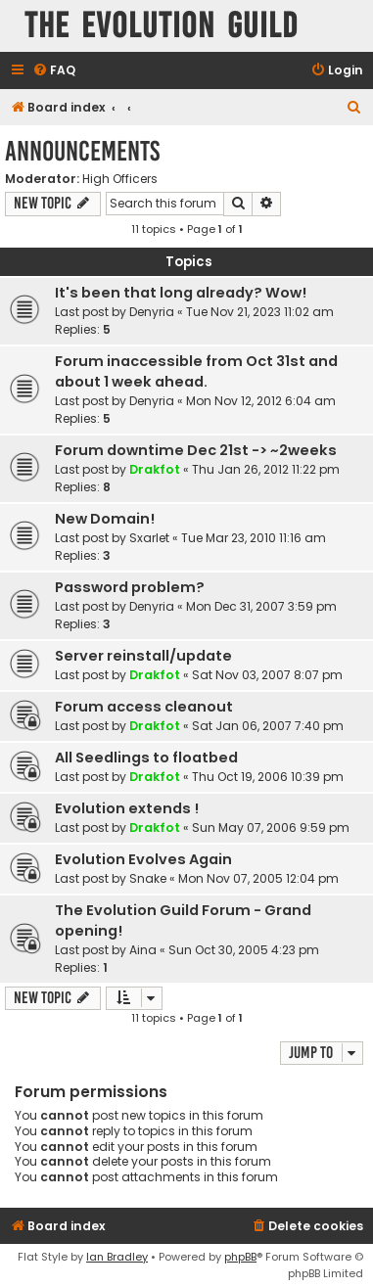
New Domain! (105, 519)
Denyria (151, 311)
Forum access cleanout (144, 706)
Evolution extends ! (127, 808)
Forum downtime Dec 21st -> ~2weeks (196, 450)
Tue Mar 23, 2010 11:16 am (253, 537)
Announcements (82, 151)
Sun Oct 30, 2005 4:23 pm (243, 950)
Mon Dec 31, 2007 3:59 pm (261, 606)
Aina (143, 950)
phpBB (240, 1256)
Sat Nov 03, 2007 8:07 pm (267, 674)
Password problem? (130, 587)
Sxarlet (149, 537)
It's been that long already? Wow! (180, 292)
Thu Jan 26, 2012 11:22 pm (266, 469)
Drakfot (154, 469)
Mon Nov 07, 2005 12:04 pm (258, 878)
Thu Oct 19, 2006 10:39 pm (268, 776)
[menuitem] (53, 71)
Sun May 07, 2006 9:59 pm (271, 827)
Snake (147, 878)
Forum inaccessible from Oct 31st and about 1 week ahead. (196, 371)
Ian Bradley (117, 1256)
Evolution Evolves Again (143, 859)
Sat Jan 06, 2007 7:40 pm (268, 725)
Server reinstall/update (143, 656)
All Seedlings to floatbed (146, 757)
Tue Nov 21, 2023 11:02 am (260, 311)
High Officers (120, 179)
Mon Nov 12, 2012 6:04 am (261, 400)
